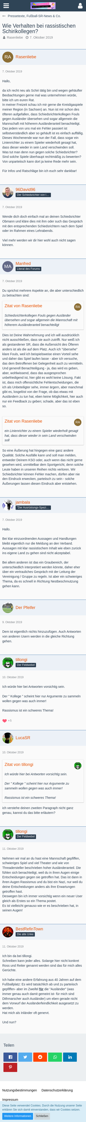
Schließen (42, 1116)
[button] (6, 5)
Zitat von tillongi (19, 764)
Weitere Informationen (17, 1116)
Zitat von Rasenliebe (23, 306)
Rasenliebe (15, 37)
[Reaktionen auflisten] (7, 720)
